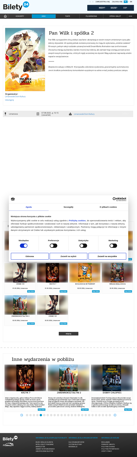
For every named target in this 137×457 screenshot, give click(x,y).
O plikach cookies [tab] (108, 207)
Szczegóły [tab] (68, 207)
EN (131, 2)
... (130, 16)
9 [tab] (54, 415)
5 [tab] (41, 415)
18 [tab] (85, 415)
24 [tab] (106, 415)
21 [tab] (96, 415)
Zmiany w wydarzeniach (45, 449)
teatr (67, 16)
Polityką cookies (77, 220)
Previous (21, 415)
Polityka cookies (108, 447)
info (125, 114)
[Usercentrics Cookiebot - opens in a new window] (114, 199)
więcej (68, 334)
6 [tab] (44, 415)
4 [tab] (37, 415)
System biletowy (75, 444)
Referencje (73, 447)
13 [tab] (68, 415)
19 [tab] (89, 415)
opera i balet (115, 16)
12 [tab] (65, 415)
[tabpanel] (25, 388)
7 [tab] (48, 415)
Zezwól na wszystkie (107, 256)
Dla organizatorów (76, 442)
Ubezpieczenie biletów (44, 451)
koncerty (20, 16)
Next (115, 415)
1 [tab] (27, 415)
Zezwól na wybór (68, 256)
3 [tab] (34, 415)
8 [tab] (51, 415)
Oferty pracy (106, 451)
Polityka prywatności (110, 449)
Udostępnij (9, 100)
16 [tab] (79, 415)
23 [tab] (103, 415)
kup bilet (128, 259)
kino (44, 16)
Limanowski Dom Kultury (15, 96)
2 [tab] (30, 415)
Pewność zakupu (108, 444)
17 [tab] (82, 415)
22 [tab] (99, 415)
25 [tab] (110, 415)
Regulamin (105, 442)
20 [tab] (92, 415)
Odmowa (29, 256)
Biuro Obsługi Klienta (44, 442)
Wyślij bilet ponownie (44, 444)
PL (126, 2)
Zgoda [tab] (29, 207)
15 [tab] (75, 415)
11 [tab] (61, 415)
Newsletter (40, 447)
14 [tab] (72, 415)
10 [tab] (58, 415)
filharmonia (91, 16)
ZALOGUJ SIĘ (117, 2)
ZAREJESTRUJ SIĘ (102, 2)
